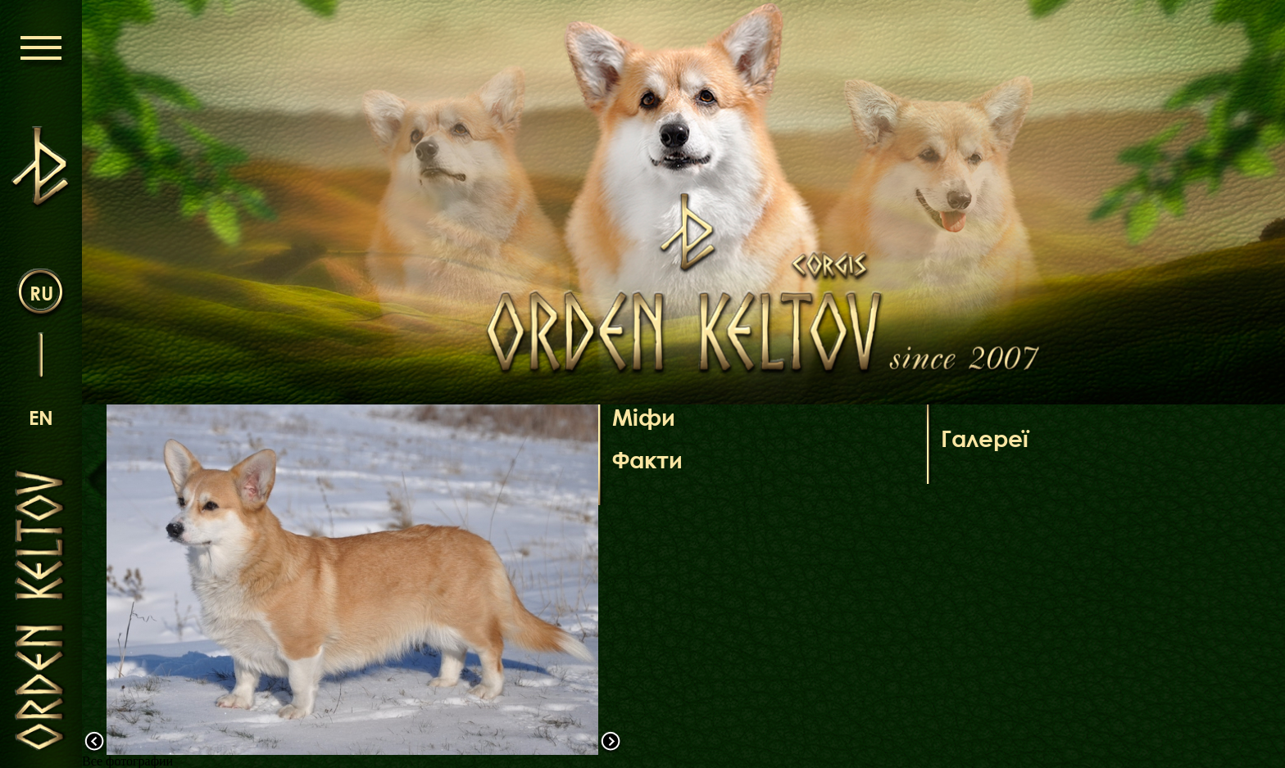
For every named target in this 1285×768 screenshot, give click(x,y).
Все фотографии (127, 761)
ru (41, 293)
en (41, 417)
